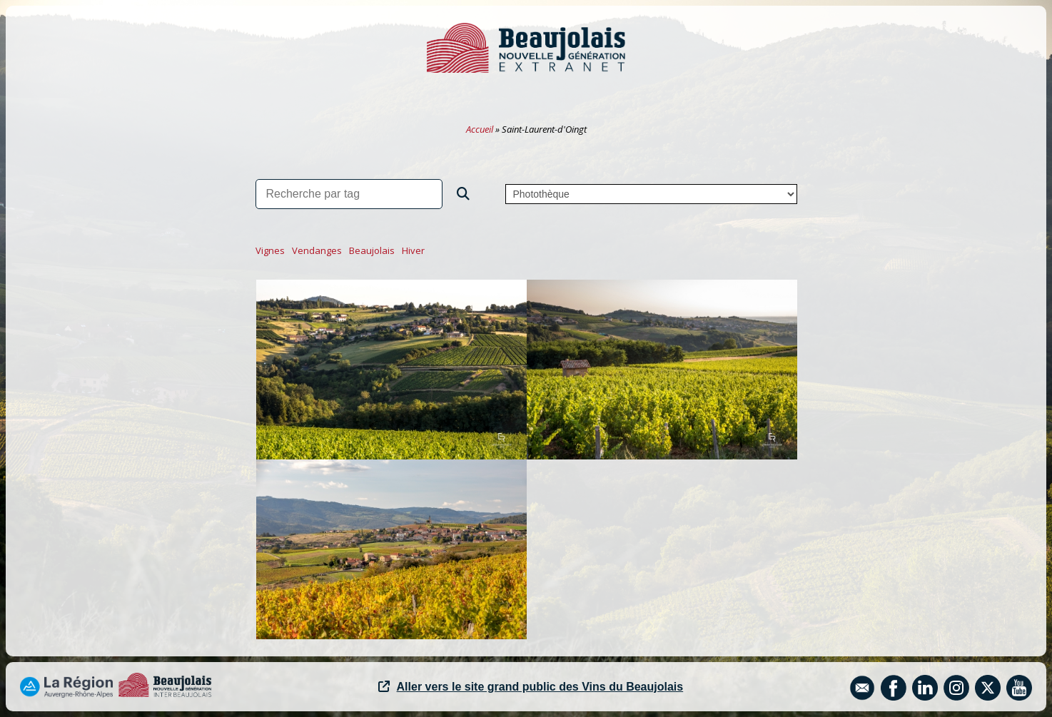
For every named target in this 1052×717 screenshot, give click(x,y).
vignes (270, 250)
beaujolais (372, 250)
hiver (413, 250)
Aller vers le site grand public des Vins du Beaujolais (531, 687)
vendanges (317, 250)
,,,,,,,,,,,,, (651, 194)
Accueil (479, 129)
